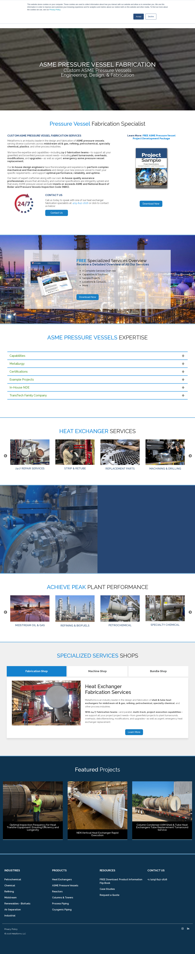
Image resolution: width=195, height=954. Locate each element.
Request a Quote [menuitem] (109, 895)
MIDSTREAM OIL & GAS (29, 611)
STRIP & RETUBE (75, 454)
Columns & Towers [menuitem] (62, 897)
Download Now (87, 297)
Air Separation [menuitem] (12, 909)
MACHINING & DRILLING (165, 454)
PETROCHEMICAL (120, 611)
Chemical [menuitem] (9, 885)
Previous (5, 455)
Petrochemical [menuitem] (12, 879)
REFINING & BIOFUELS (75, 611)
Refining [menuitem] (9, 891)
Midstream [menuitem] (10, 897)
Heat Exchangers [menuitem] (62, 879)
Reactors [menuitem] (57, 891)
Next (189, 455)
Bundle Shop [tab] (158, 671)
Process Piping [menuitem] (60, 903)
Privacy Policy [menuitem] (11, 929)
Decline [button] (151, 17)
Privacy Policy (54, 10)
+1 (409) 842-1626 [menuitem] (157, 879)
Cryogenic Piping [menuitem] (62, 909)
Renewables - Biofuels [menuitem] (17, 903)
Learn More (134, 732)
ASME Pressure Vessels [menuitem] (65, 885)
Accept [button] (138, 17)
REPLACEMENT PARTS (120, 454)
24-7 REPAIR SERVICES (29, 454)
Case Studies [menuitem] (107, 889)
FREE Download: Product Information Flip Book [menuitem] (121, 881)
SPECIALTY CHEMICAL (165, 610)
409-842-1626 (80, 203)
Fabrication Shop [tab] (36, 671)
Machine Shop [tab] (97, 671)
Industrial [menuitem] (9, 915)
